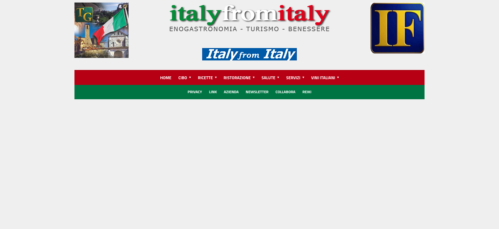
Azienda (231, 92)
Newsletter (257, 92)
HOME (166, 77)
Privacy (195, 92)
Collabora (286, 92)
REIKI (306, 92)
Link (213, 92)
